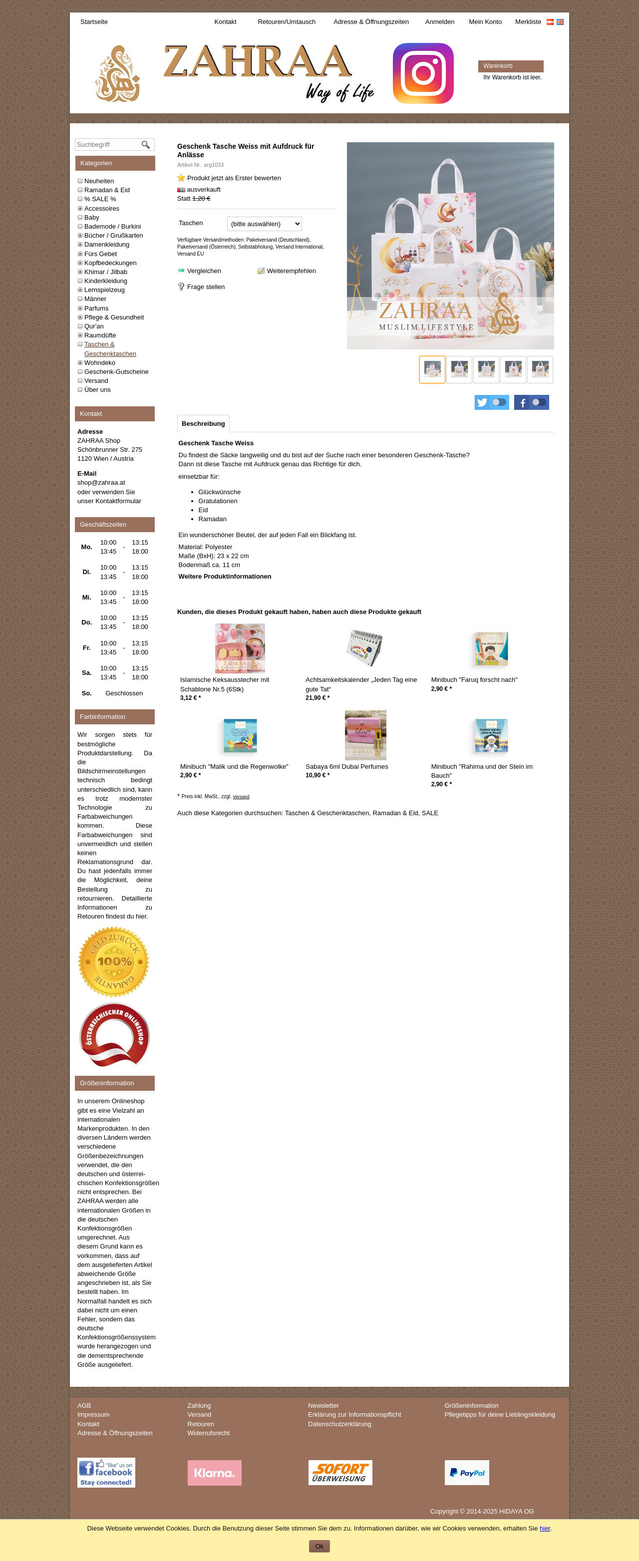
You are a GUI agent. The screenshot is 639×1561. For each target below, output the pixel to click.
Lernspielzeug (104, 290)
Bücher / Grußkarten (113, 235)
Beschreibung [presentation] (203, 423)
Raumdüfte (100, 335)
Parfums (96, 308)
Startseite (94, 21)
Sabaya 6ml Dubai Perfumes (347, 766)
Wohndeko (99, 362)
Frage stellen (206, 287)
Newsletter (323, 1405)
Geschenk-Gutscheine (116, 371)
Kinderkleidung (105, 281)
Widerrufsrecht (209, 1433)
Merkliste (528, 21)
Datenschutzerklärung (339, 1424)
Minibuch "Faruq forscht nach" (474, 679)
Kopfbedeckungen (110, 263)
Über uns (97, 389)
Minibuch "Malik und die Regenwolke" (234, 766)
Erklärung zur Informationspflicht (354, 1414)
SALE (430, 813)
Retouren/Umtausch (287, 21)
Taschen (191, 223)
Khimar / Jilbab (105, 272)
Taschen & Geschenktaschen (327, 813)
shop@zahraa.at (101, 482)
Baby (91, 217)
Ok (320, 1546)
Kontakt (226, 21)
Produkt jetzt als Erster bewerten (234, 178)
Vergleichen (204, 271)
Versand (96, 380)
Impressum (93, 1414)
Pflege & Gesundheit (114, 317)
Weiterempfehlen (291, 271)
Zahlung (199, 1405)
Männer (95, 299)
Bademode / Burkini (112, 226)
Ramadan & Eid (107, 190)
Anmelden (440, 21)
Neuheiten (99, 181)
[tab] (203, 423)
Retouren (201, 1424)
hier (141, 916)
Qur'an (94, 326)
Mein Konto (485, 21)
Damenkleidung (106, 244)
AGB (84, 1405)
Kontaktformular (118, 501)
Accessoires (101, 208)
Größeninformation (471, 1405)
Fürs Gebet (100, 254)
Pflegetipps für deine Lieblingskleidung (499, 1414)
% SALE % (100, 199)
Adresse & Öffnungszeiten (371, 21)
